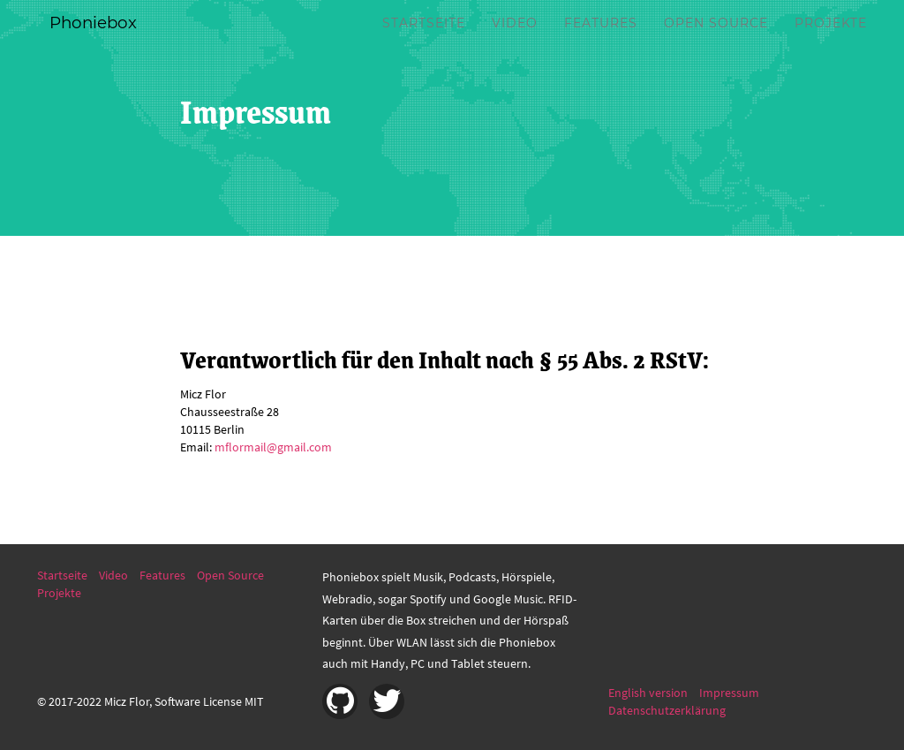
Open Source (716, 44)
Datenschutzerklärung (667, 710)
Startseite (423, 44)
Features (600, 44)
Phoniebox (104, 44)
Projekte (831, 44)
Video (515, 44)
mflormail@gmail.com (273, 447)
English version (648, 693)
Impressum (729, 693)
